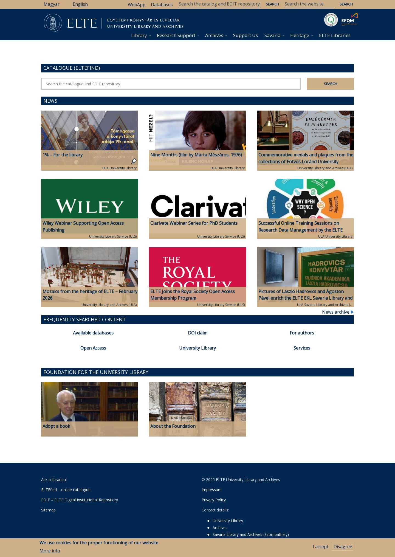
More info (50, 551)
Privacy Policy (214, 499)
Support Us (245, 35)
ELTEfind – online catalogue (66, 489)
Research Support (176, 35)
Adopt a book (56, 426)
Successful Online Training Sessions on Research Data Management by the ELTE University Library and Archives (300, 230)
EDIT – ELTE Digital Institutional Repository (79, 499)
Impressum (212, 489)
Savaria (272, 35)
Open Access (93, 348)
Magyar (52, 4)
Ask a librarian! (54, 479)
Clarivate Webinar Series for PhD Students (194, 223)
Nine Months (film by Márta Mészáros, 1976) (196, 155)
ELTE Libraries (335, 35)
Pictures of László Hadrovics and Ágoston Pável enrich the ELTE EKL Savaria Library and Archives (305, 298)
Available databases (93, 333)
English (80, 4)
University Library (197, 348)
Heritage (299, 35)
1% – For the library (63, 155)
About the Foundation (173, 426)
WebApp (136, 5)
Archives (214, 35)
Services (302, 348)
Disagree (343, 547)
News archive (338, 312)
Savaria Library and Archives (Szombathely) (251, 534)
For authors (302, 333)
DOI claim (197, 333)
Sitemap (48, 510)
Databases (162, 5)
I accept (320, 547)
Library (139, 35)
